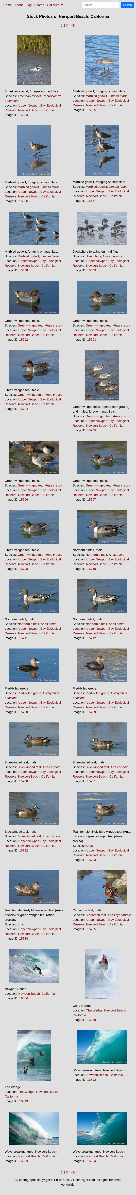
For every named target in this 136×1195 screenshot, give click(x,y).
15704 (23, 409)
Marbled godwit (96, 96)
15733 (91, 860)
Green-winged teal (30, 325)
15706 (23, 499)
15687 (91, 200)
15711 (23, 638)
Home (7, 5)
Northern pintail (96, 554)
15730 (23, 781)
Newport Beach (29, 110)
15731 (91, 781)
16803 (23, 1161)
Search (39, 5)
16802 (91, 1079)
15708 (23, 569)
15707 (91, 499)
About (18, 5)
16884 (23, 998)
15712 (91, 638)
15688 (23, 270)
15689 (91, 270)
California (48, 110)
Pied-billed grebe (29, 693)
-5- (73, 25)
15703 (91, 339)
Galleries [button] (53, 5)
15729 (91, 712)
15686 (23, 201)
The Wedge (94, 1010)
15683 (23, 115)
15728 (23, 712)
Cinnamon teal (96, 915)
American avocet (29, 96)
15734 (23, 938)
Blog (28, 5)
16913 (23, 1101)
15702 (23, 339)
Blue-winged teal (29, 767)
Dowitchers (93, 256)
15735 (91, 929)
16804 (91, 1161)
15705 (91, 430)
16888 (91, 1020)
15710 (91, 569)
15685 (91, 110)
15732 (23, 850)
